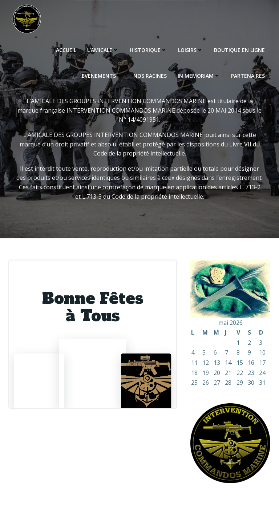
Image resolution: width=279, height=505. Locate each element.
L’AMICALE (103, 50)
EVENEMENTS (102, 75)
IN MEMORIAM (199, 75)
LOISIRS (190, 50)
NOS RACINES (150, 75)
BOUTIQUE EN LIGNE (239, 50)
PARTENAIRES (248, 75)
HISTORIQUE (148, 50)
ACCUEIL (66, 50)
